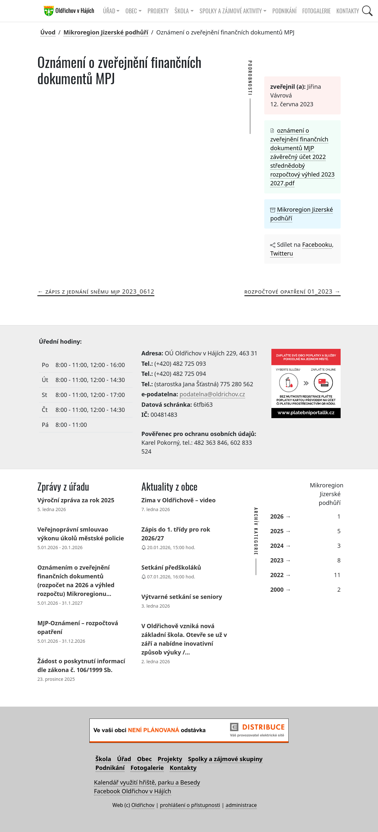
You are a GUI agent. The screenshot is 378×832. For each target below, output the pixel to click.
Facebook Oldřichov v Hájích (132, 791)
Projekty (158, 11)
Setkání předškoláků (171, 567)
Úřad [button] (109, 11)
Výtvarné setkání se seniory (181, 597)
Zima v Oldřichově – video (178, 500)
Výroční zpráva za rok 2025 (75, 500)
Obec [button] (131, 11)
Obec (144, 759)
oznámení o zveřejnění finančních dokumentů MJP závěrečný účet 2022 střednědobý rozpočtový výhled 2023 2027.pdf (302, 156)
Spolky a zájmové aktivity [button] (231, 11)
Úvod (48, 32)
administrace (241, 805)
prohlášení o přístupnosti (190, 805)
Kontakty (347, 11)
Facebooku (317, 244)
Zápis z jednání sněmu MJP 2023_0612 (100, 291)
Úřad (124, 759)
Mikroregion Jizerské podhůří (105, 32)
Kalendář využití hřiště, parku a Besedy (147, 782)
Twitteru (281, 253)
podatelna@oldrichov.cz (212, 394)
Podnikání (284, 11)
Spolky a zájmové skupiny (225, 759)
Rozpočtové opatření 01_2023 (288, 291)
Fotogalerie (316, 11)
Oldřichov (142, 805)
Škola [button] (182, 11)
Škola (103, 759)
